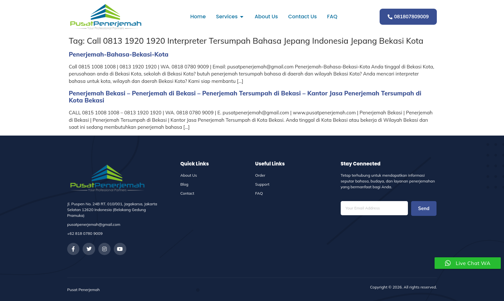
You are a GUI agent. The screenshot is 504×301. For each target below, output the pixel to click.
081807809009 (408, 16)
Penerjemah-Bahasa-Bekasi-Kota (118, 54)
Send (423, 209)
